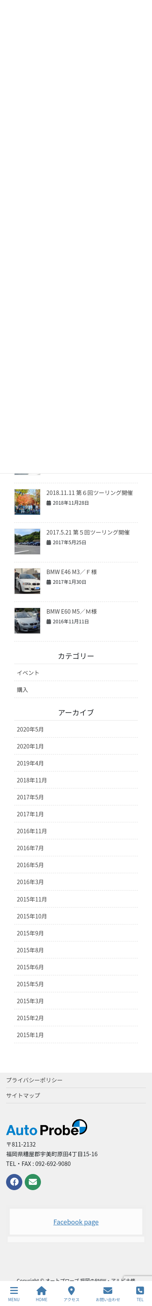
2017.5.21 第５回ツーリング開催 (88, 532)
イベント (28, 673)
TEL (140, 1294)
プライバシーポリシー (34, 1080)
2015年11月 (32, 899)
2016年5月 (30, 865)
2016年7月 (30, 848)
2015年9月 (30, 933)
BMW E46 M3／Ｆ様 (72, 572)
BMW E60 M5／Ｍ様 (72, 611)
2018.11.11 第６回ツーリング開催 (90, 492)
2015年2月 (30, 1018)
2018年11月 (32, 780)
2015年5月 (30, 984)
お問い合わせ (108, 1294)
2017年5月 (30, 797)
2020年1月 (30, 746)
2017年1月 (30, 814)
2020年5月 (30, 729)
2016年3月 (30, 882)
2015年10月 (32, 916)
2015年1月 (30, 1035)
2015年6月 (30, 967)
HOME (41, 1294)
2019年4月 (30, 763)
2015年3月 (30, 1001)
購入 (22, 689)
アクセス (72, 1294)
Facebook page (76, 1221)
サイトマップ (23, 1095)
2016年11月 (32, 831)
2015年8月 (30, 950)
